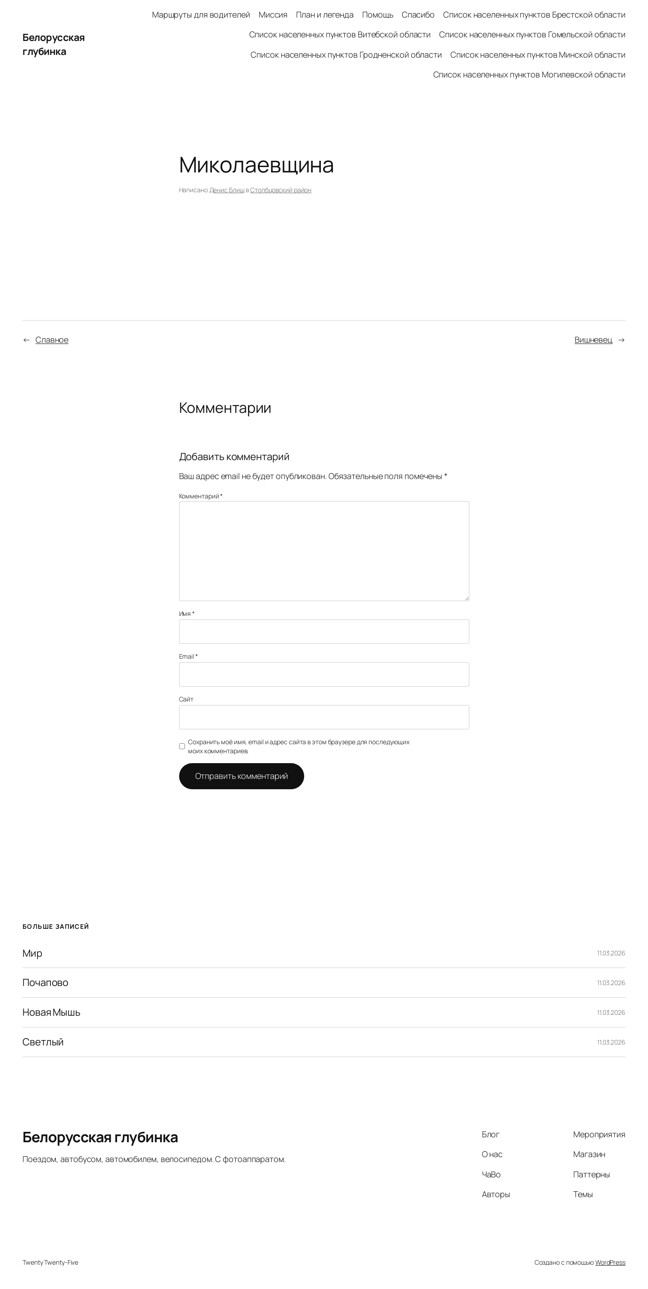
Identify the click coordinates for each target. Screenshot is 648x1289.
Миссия (273, 14)
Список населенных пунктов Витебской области (340, 34)
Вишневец (593, 339)
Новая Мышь (51, 1012)
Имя (187, 613)
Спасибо (418, 14)
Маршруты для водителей (201, 14)
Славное (52, 339)
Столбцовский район (280, 189)
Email (188, 656)
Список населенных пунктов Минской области (538, 54)
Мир (32, 953)
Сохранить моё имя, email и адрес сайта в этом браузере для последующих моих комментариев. (299, 746)
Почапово (45, 982)
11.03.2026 (611, 953)
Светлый (43, 1042)
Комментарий (201, 496)
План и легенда (325, 14)
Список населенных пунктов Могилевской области (529, 74)
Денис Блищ (227, 189)
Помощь (377, 14)
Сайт (186, 699)
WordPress (610, 1262)
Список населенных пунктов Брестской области (534, 14)
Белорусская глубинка (53, 44)
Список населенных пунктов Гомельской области (532, 34)
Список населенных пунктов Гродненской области (346, 54)
